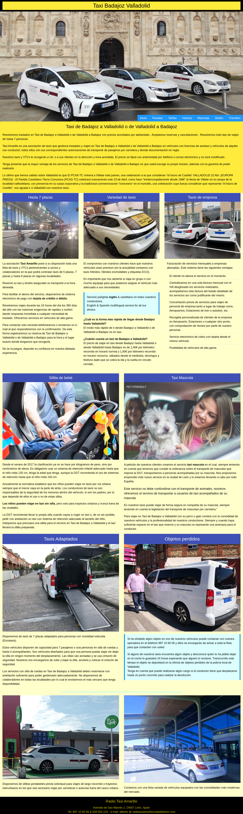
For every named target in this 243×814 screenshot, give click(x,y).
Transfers (235, 118)
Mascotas (204, 118)
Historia (187, 118)
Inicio (143, 118)
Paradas (157, 118)
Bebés (219, 118)
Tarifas (172, 118)
